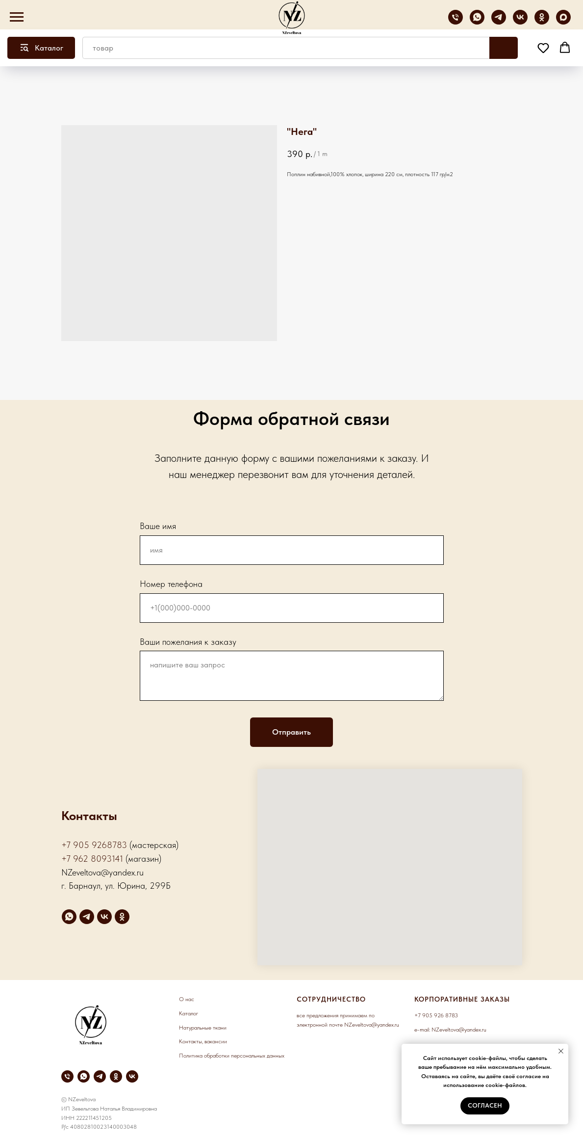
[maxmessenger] (563, 22)
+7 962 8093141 (92, 858)
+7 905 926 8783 (436, 1015)
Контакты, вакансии (203, 1041)
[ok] (541, 22)
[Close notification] (561, 1051)
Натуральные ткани (203, 1027)
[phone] (455, 22)
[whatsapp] (477, 22)
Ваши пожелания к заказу (188, 641)
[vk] (520, 22)
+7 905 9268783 (94, 845)
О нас (186, 999)
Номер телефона (171, 584)
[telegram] (498, 22)
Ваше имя (158, 526)
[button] (543, 47)
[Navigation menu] (17, 17)
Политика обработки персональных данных (231, 1055)
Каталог (188, 1013)
